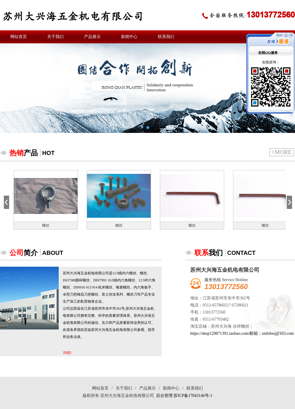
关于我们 (55, 36)
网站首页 (18, 36)
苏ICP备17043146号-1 (192, 395)
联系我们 (166, 36)
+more (281, 152)
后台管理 (164, 395)
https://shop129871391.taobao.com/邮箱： (226, 333)
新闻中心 (129, 36)
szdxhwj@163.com (278, 333)
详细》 (68, 353)
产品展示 (92, 36)
